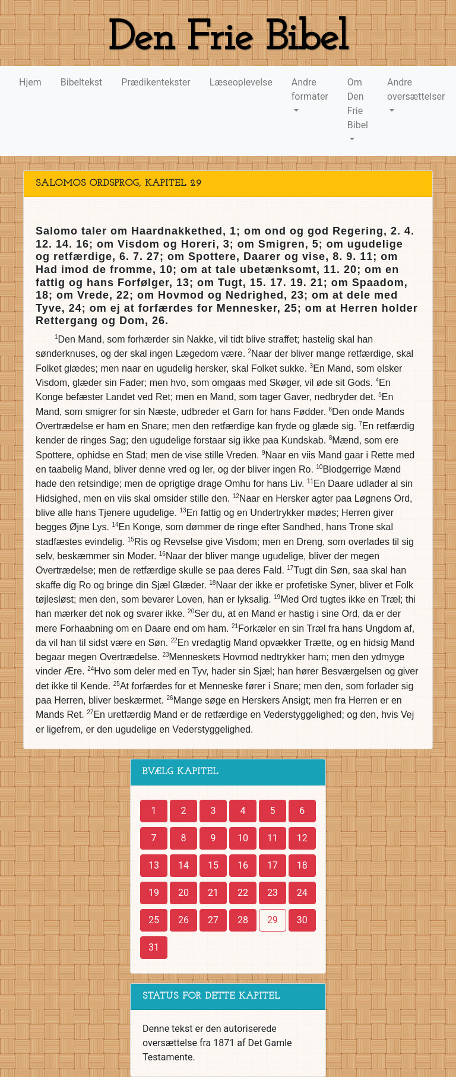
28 (243, 920)
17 (272, 865)
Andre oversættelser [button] (416, 89)
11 (272, 838)
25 (153, 920)
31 (153, 947)
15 (213, 865)
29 (272, 920)
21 (213, 892)
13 (153, 865)
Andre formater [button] (310, 89)
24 (302, 892)
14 (183, 865)
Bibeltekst (82, 82)
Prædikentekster (155, 82)
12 (302, 838)
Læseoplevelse (241, 82)
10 (243, 838)
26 (183, 920)
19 (153, 892)
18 (302, 865)
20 (183, 892)
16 (243, 865)
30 (302, 920)
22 (243, 892)
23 (272, 892)
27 (213, 920)
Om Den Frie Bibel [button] (357, 104)
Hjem (30, 82)
